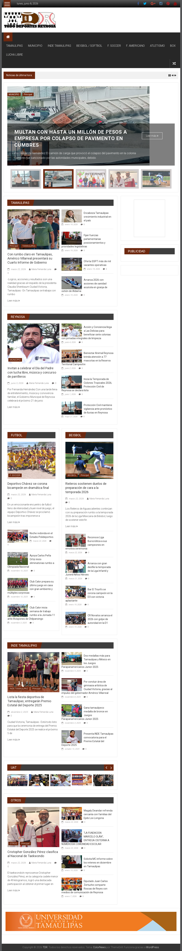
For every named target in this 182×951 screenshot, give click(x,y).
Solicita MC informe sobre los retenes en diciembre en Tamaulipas (98, 862)
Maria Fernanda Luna (41, 269)
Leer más (152, 135)
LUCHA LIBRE (14, 54)
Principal (28, 94)
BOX (173, 45)
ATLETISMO (157, 45)
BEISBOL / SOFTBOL (89, 45)
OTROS (13, 843)
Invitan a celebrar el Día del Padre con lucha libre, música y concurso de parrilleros (80, 75)
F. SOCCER (114, 45)
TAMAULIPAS (14, 45)
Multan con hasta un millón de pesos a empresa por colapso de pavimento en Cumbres (70, 138)
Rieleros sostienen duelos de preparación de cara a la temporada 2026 (85, 488)
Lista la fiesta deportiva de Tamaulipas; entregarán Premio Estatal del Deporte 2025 (29, 701)
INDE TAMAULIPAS (59, 45)
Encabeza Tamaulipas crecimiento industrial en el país (97, 217)
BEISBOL (72, 475)
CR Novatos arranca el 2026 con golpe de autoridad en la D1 (100, 619)
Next (111, 767)
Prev (106, 767)
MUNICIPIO (35, 45)
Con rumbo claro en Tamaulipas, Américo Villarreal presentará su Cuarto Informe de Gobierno (29, 258)
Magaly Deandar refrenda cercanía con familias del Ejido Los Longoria (98, 814)
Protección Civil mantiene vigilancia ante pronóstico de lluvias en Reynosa (98, 409)
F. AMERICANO (135, 45)
